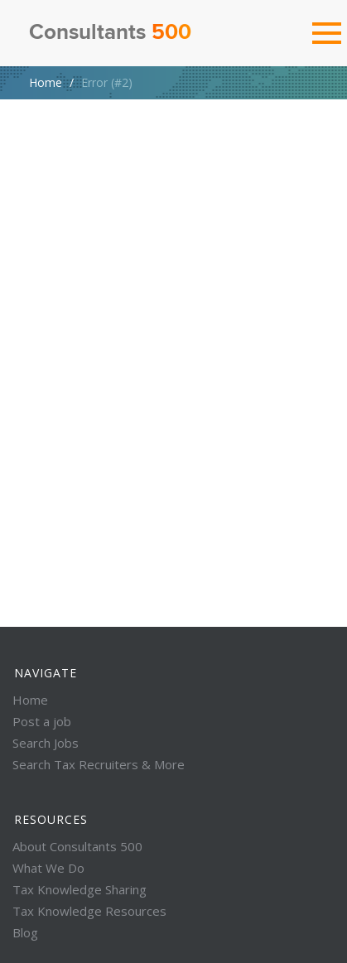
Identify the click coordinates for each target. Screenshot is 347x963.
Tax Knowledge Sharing (79, 889)
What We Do (48, 867)
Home (45, 82)
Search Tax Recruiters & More (98, 764)
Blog (25, 932)
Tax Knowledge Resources (89, 911)
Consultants (110, 33)
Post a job (41, 721)
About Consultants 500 (77, 846)
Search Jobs (45, 742)
